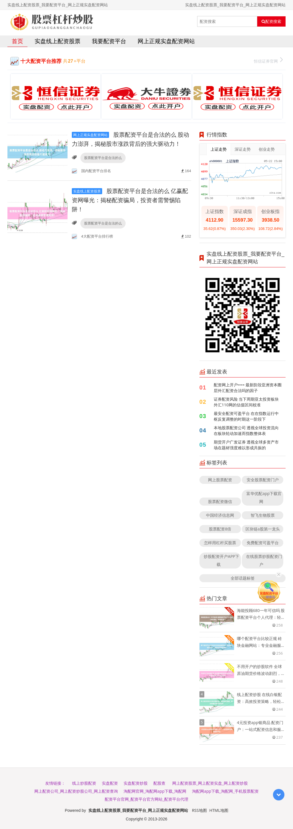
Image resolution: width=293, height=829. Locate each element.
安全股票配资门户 (263, 479)
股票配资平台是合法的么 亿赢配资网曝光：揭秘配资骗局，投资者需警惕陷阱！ (130, 200)
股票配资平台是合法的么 (103, 157)
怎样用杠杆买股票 (220, 542)
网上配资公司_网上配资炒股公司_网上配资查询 (76, 791)
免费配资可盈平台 (263, 542)
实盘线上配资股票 (57, 41)
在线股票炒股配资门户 (264, 560)
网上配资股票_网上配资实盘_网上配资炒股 (210, 783)
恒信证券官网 (268, 60)
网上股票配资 (220, 479)
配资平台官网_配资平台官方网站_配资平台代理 (146, 799)
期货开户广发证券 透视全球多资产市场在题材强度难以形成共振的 (246, 444)
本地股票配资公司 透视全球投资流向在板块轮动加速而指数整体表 (246, 430)
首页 (17, 41)
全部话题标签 (243, 578)
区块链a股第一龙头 (263, 529)
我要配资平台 (109, 41)
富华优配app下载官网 (264, 497)
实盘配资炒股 (136, 783)
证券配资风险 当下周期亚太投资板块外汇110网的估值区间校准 (246, 401)
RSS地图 (199, 810)
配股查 (159, 783)
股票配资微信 (220, 501)
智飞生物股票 (263, 515)
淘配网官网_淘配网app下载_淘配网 (155, 791)
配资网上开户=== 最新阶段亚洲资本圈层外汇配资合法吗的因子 (248, 387)
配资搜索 (271, 21)
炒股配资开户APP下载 (221, 560)
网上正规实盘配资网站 (166, 41)
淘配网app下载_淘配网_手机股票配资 (225, 791)
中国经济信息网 (220, 515)
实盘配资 (110, 783)
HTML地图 (218, 810)
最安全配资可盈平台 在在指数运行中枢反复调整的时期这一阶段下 (246, 416)
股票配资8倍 (220, 529)
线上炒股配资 (84, 783)
